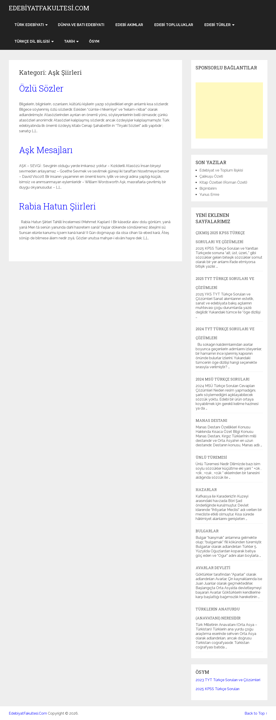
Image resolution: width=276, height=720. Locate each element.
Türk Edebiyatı (29, 25)
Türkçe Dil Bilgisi (32, 41)
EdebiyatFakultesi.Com (49, 8)
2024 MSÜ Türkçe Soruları (223, 379)
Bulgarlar (207, 530)
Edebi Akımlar (129, 25)
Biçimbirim (208, 188)
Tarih (69, 41)
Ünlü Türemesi (211, 457)
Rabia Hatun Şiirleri (57, 206)
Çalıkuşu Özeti (211, 176)
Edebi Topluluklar (173, 25)
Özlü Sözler (41, 88)
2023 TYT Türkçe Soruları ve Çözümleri (228, 680)
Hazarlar (206, 489)
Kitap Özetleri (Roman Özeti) (223, 182)
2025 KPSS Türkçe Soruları (217, 689)
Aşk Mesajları (46, 149)
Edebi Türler (217, 25)
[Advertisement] (229, 110)
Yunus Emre (209, 194)
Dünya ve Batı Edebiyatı (81, 25)
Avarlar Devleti (213, 567)
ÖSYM (94, 41)
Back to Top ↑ (256, 713)
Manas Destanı (211, 420)
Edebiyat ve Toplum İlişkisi (221, 170)
